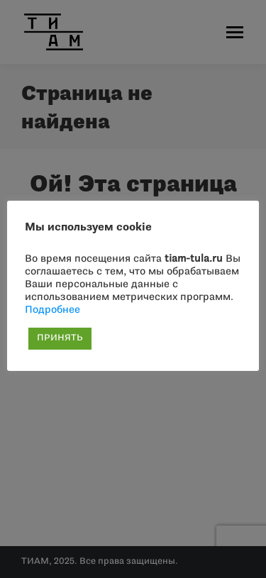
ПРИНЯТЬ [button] (60, 338)
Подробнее (52, 310)
